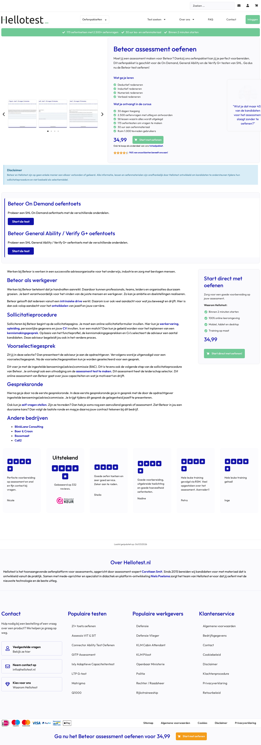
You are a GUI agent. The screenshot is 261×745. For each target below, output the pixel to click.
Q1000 (77, 693)
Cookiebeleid (212, 654)
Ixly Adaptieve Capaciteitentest (93, 664)
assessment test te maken (93, 371)
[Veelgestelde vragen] (7, 648)
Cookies (202, 723)
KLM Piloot (143, 654)
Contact (231, 19)
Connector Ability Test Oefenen (93, 645)
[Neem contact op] (7, 666)
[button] (3, 114)
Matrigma (78, 683)
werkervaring (169, 324)
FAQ (210, 19)
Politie (140, 673)
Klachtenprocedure (216, 673)
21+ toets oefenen (84, 626)
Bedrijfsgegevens (215, 635)
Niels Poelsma (160, 576)
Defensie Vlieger (147, 635)
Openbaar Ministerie (150, 664)
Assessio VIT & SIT (84, 635)
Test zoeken (156, 19)
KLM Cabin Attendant (150, 645)
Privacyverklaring (215, 683)
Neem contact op (24, 665)
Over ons (187, 19)
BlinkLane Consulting (29, 426)
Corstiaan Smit (152, 571)
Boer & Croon (24, 431)
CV (65, 328)
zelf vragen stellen (34, 405)
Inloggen (253, 19)
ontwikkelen (60, 306)
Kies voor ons (22, 683)
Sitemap (148, 723)
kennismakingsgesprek (22, 333)
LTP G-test (79, 673)
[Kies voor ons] (7, 684)
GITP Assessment (83, 654)
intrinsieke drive (71, 301)
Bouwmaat (22, 436)
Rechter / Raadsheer (150, 683)
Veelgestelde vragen (27, 647)
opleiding (13, 328)
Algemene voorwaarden (219, 626)
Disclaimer (210, 664)
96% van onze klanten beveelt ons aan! (148, 152)
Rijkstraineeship (147, 693)
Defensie (142, 626)
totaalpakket (156, 145)
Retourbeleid (212, 693)
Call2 (18, 440)
